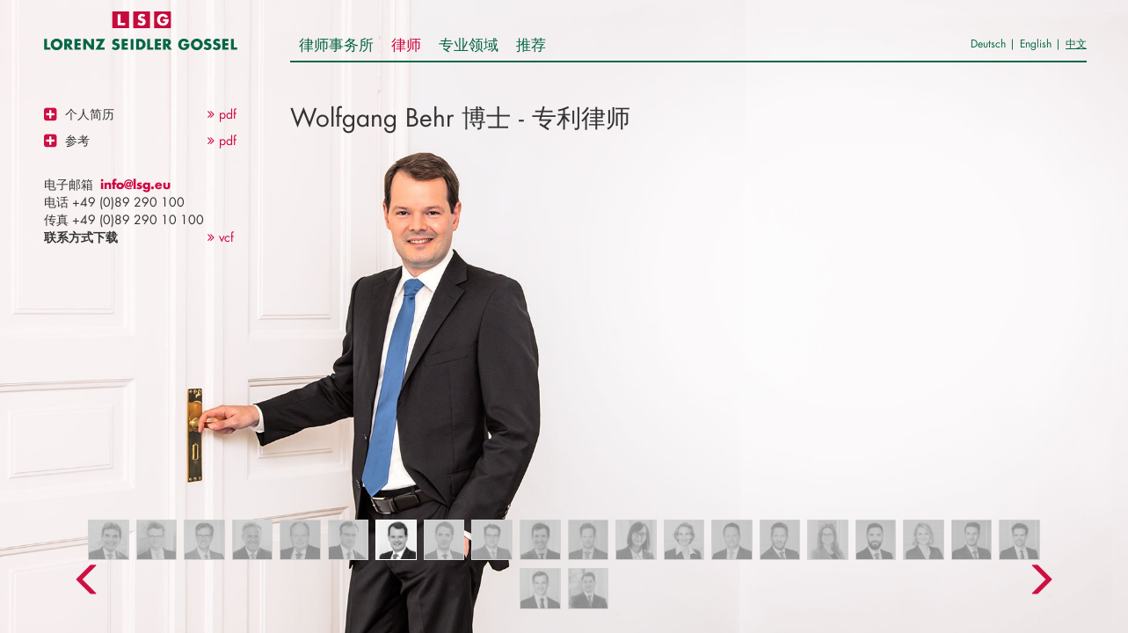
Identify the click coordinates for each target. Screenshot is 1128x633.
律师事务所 (336, 44)
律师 (406, 44)
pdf (222, 114)
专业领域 (469, 44)
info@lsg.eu (135, 184)
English (1036, 43)
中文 (1076, 43)
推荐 (531, 44)
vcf (220, 237)
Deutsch (988, 43)
